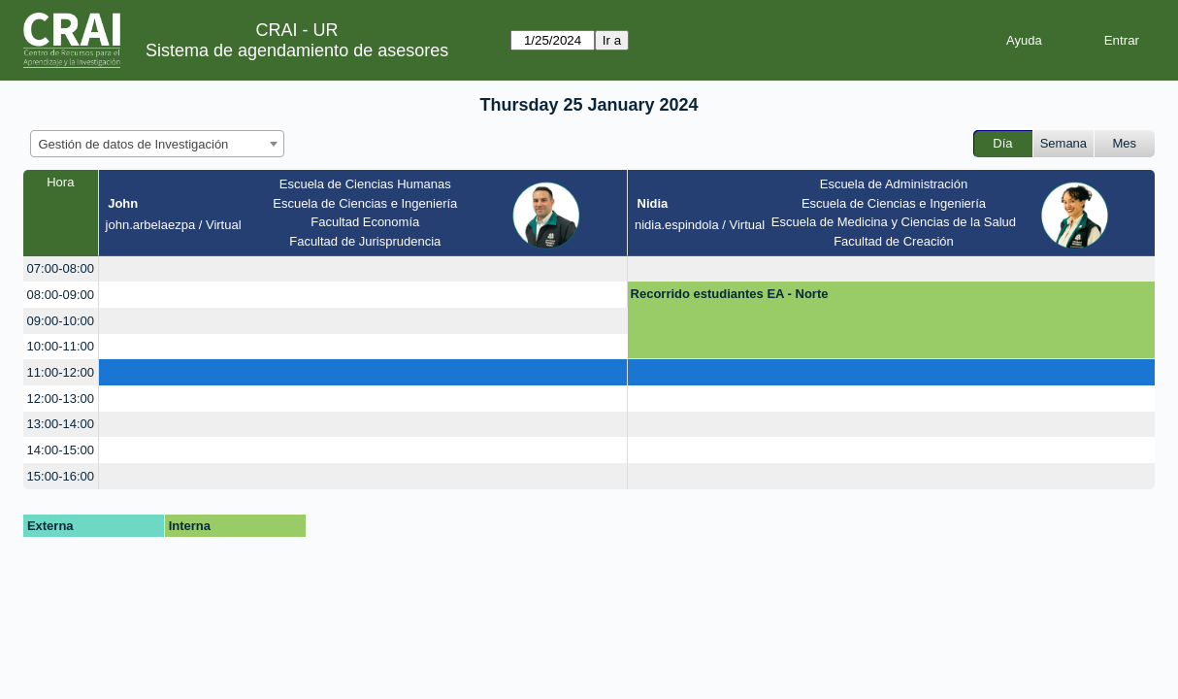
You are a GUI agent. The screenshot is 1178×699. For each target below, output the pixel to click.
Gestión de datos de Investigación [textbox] (134, 144)
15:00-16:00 (60, 476)
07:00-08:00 (60, 268)
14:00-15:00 (60, 450)
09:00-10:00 (60, 321)
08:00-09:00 (60, 294)
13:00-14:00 (60, 423)
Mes (1125, 143)
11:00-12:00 (60, 372)
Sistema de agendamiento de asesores (297, 50)
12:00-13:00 (60, 398)
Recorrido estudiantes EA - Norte (730, 293)
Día (1002, 143)
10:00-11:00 (60, 346)
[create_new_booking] (363, 269)
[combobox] (157, 143)
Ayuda (1024, 40)
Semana (1063, 143)
